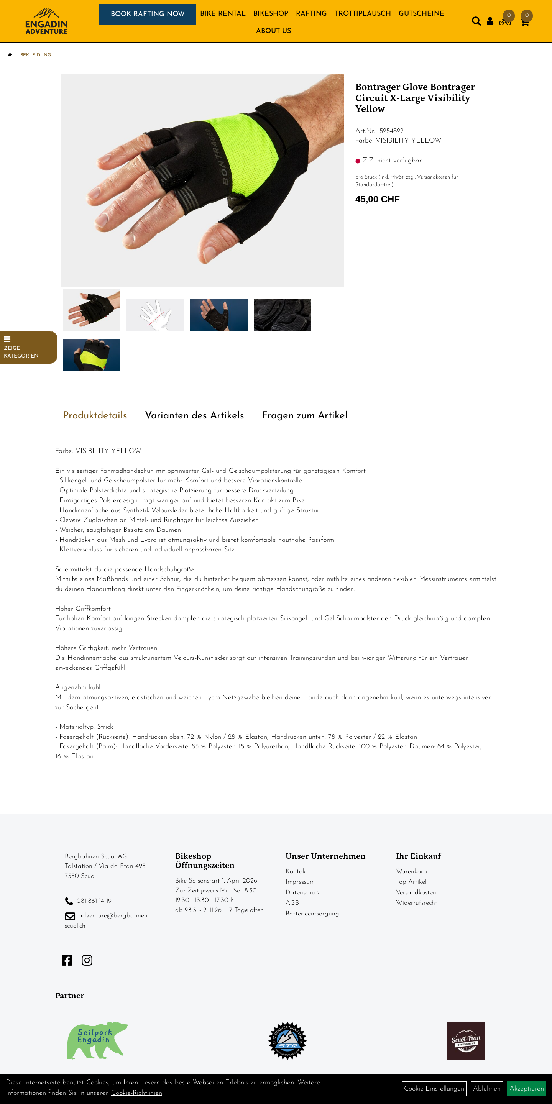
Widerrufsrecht (416, 903)
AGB (292, 903)
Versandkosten (416, 892)
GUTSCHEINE (421, 14)
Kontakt (297, 871)
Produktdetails (95, 416)
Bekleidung (35, 55)
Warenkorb (411, 871)
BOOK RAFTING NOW (148, 14)
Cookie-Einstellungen (434, 1089)
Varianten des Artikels (194, 416)
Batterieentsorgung (312, 913)
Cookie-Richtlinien (136, 1093)
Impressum (300, 882)
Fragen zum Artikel (305, 416)
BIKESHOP (270, 14)
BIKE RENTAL (223, 14)
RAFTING (311, 14)
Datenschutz (303, 892)
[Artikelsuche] (476, 23)
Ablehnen (487, 1089)
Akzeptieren (526, 1089)
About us (273, 31)
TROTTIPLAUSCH (363, 14)
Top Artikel (411, 882)
